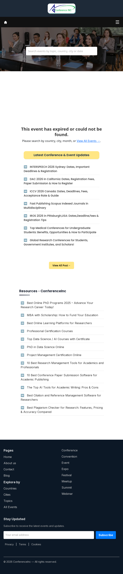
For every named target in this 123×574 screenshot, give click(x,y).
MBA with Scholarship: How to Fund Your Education (62, 315)
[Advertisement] (61, 96)
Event (65, 462)
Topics (8, 501)
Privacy (9, 544)
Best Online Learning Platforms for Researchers (59, 323)
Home (8, 457)
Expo (65, 469)
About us (10, 463)
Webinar (67, 493)
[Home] (5, 22)
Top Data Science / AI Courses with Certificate (58, 339)
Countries (10, 488)
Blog (7, 475)
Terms (22, 544)
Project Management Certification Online (54, 355)
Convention (69, 456)
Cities (7, 494)
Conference (70, 450)
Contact (9, 469)
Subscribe (106, 535)
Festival (67, 475)
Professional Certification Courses (50, 331)
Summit (67, 487)
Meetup (67, 481)
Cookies (36, 544)
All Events (10, 507)
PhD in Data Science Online (45, 347)
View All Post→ (61, 265)
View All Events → (88, 141)
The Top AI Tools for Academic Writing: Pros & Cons (62, 387)
